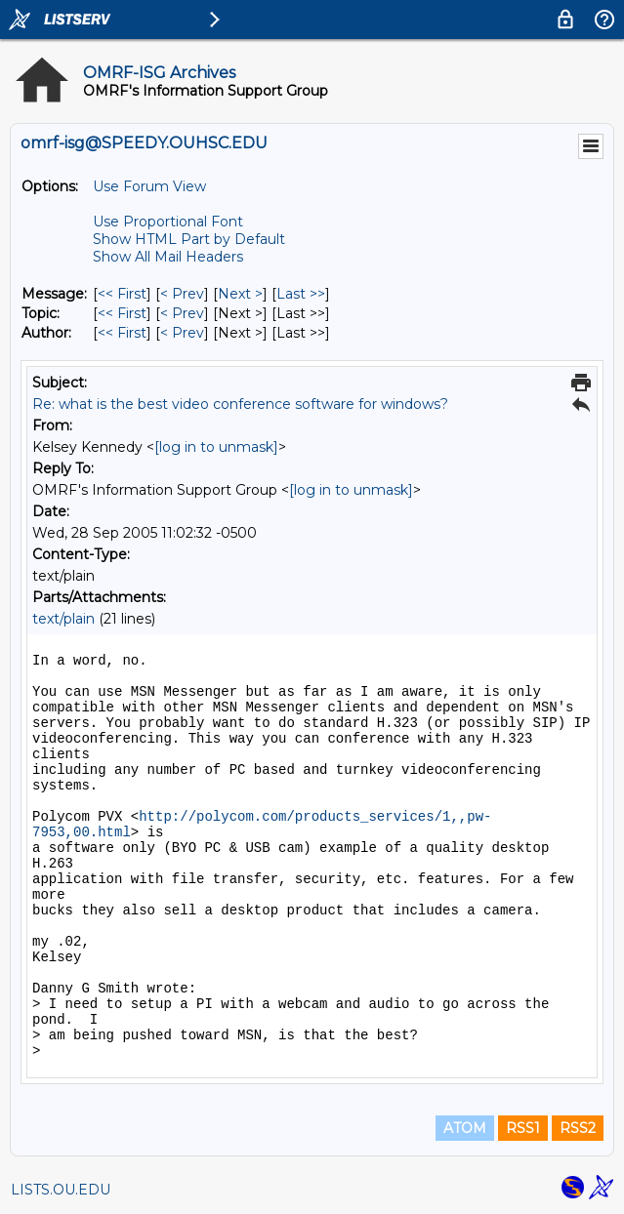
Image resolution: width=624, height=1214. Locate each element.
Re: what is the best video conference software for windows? (240, 404)
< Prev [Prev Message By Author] (182, 333)
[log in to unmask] (216, 447)
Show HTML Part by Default (189, 239)
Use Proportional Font (168, 221)
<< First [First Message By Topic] (122, 313)
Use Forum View (149, 186)
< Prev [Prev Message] (182, 294)
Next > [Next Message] (240, 294)
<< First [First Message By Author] (122, 333)
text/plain (63, 618)
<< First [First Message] (122, 294)
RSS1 (523, 1128)
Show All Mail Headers (168, 256)
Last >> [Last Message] (300, 294)
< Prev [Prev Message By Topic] (182, 313)
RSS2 (578, 1128)
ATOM (464, 1128)
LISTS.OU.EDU (60, 1189)
